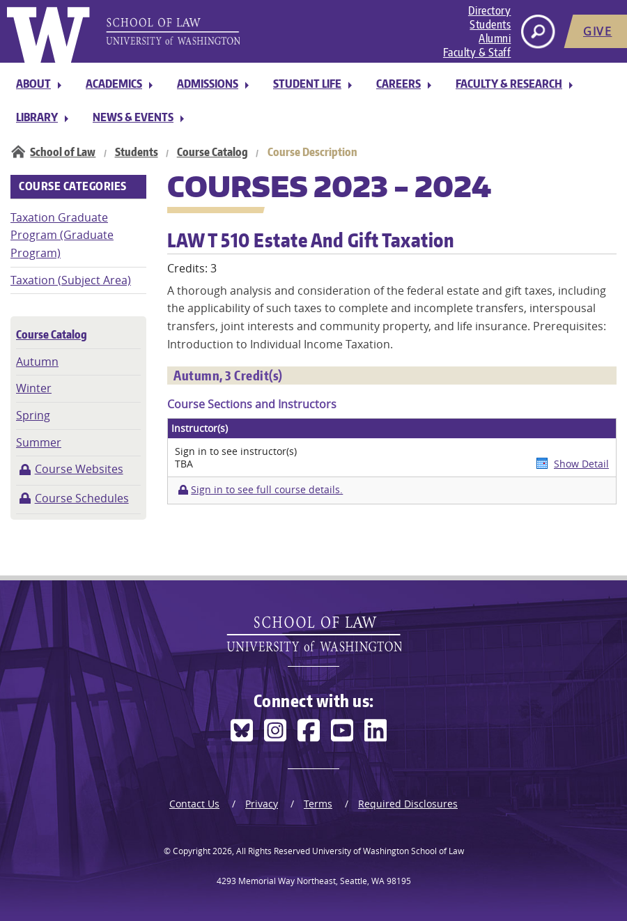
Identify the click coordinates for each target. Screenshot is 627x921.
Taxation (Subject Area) (70, 280)
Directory (489, 10)
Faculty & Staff (477, 52)
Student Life (307, 84)
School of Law (62, 152)
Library (37, 117)
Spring (33, 415)
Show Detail (581, 463)
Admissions (207, 84)
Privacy (261, 803)
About (33, 84)
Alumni (495, 38)
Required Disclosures (408, 803)
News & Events (133, 117)
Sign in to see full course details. (267, 489)
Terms (318, 803)
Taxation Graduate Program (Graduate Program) (62, 235)
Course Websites (79, 469)
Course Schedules (82, 498)
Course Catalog (212, 152)
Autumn (37, 361)
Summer (38, 442)
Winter (34, 388)
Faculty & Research (509, 84)
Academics (114, 84)
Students (490, 24)
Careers (398, 84)
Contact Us (194, 803)
